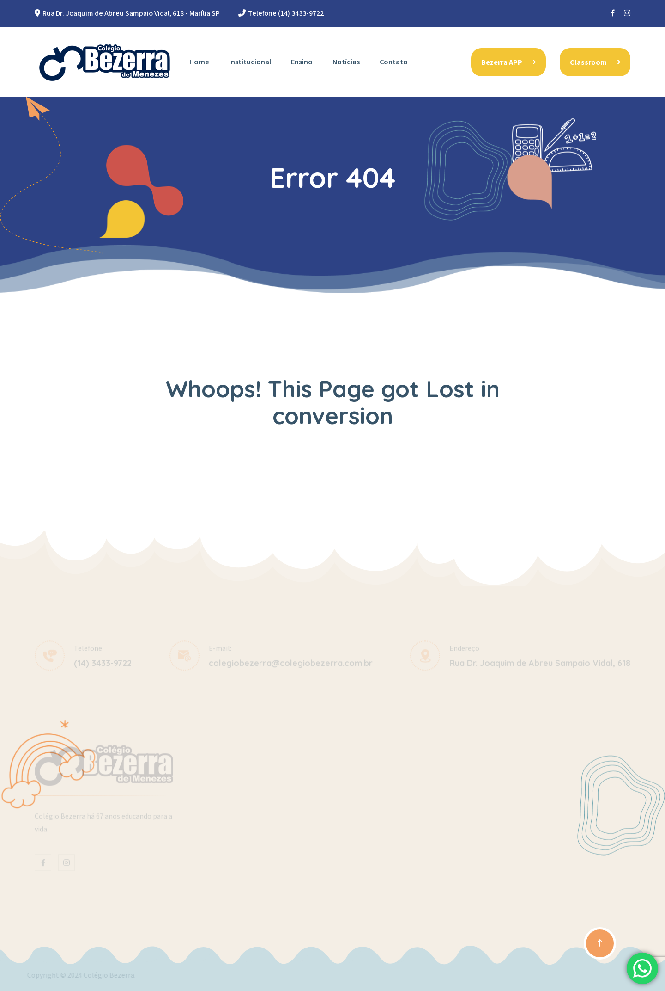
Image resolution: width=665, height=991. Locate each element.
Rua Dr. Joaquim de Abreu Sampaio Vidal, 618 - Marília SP (131, 13)
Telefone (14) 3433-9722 (286, 13)
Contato (394, 62)
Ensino (302, 62)
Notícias (346, 62)
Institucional (250, 62)
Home (199, 62)
